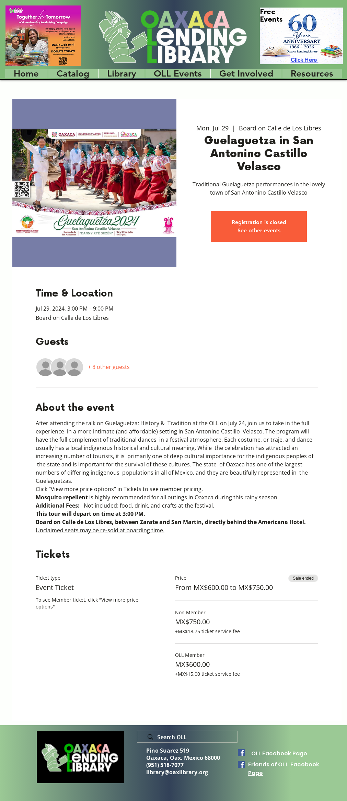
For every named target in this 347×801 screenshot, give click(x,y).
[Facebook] (241, 752)
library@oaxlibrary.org (177, 772)
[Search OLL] (190, 737)
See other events (259, 230)
